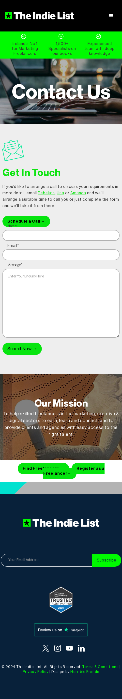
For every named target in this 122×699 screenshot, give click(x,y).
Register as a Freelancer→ (74, 471)
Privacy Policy (36, 672)
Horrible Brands (84, 672)
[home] (39, 15)
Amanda (78, 193)
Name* (12, 226)
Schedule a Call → (26, 221)
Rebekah (46, 193)
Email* (13, 246)
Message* (14, 265)
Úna (60, 193)
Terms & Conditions (100, 667)
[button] (111, 16)
